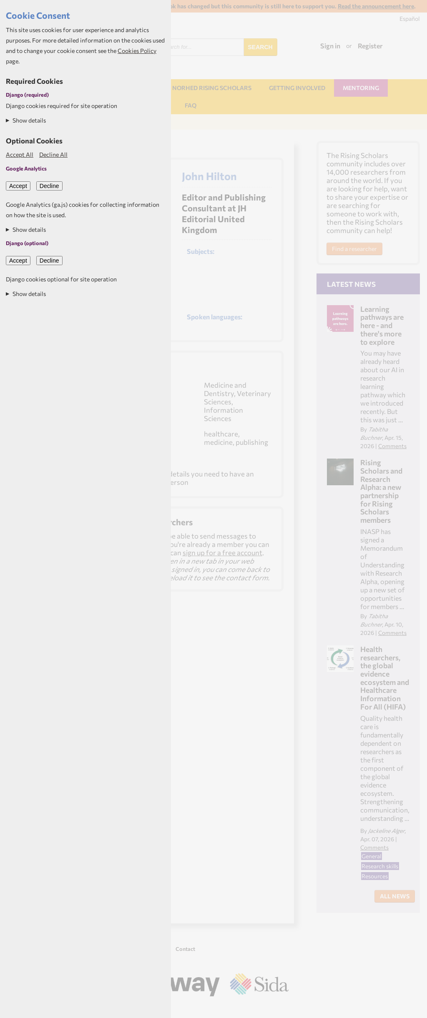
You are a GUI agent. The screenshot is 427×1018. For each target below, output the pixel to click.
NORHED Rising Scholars (211, 87)
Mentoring (361, 87)
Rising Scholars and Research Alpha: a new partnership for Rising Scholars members (381, 491)
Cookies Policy (137, 50)
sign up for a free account (222, 552)
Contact (185, 948)
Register (370, 46)
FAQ (190, 105)
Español (409, 18)
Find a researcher (354, 248)
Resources (375, 876)
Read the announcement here (376, 6)
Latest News (351, 284)
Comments (392, 445)
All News (394, 896)
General (371, 856)
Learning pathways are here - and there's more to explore (382, 325)
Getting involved (297, 87)
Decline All (53, 154)
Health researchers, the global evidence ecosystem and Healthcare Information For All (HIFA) (384, 677)
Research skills (380, 866)
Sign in (330, 46)
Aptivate (281, 1008)
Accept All (19, 154)
